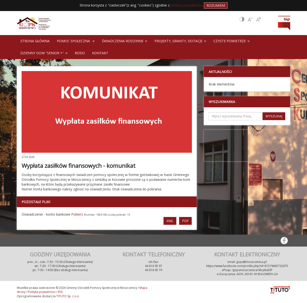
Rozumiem (216, 5)
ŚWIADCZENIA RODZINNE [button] (124, 41)
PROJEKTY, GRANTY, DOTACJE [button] (180, 41)
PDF (185, 220)
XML (169, 220)
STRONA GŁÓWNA (35, 41)
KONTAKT (100, 53)
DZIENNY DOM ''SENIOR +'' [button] (44, 53)
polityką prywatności (186, 5)
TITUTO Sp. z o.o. (68, 296)
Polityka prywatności (42, 292)
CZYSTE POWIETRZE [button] (231, 41)
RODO (80, 53)
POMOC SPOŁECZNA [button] (76, 41)
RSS (60, 292)
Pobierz (77, 214)
